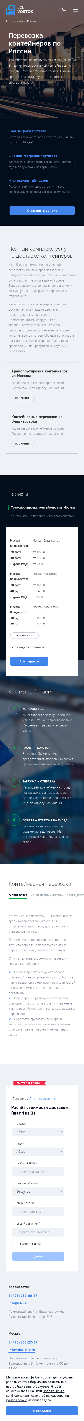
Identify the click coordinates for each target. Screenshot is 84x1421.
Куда (20, 1139)
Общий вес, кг (26, 1198)
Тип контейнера (27, 1179)
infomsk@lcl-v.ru (21, 1345)
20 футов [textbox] (23, 1187)
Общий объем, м (28, 1219)
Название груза (26, 1159)
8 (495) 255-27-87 (22, 1338)
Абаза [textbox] (20, 1127)
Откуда (21, 1119)
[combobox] (42, 1127)
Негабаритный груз (27, 1239)
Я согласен (42, 1411)
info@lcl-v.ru (18, 1298)
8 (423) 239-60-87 (22, 1291)
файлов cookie (16, 1400)
